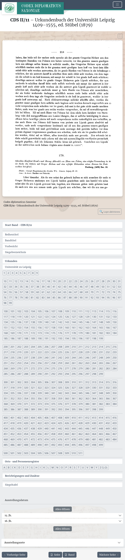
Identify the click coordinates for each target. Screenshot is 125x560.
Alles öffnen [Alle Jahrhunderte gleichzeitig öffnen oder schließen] (62, 509)
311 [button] (80, 382)
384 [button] (114, 404)
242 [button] (60, 357)
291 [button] (46, 374)
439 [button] (40, 428)
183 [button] (108, 333)
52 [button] (113, 286)
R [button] (70, 467)
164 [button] (94, 327)
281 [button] (94, 368)
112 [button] (87, 311)
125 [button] (60, 316)
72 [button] (103, 292)
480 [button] (87, 439)
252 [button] (12, 363)
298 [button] (94, 374)
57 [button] (21, 292)
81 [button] (32, 297)
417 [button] (6, 423)
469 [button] (12, 439)
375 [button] (53, 404)
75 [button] (119, 292)
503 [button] (26, 453)
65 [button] (64, 292)
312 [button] (87, 382)
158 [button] (53, 327)
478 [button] (74, 439)
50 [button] (103, 286)
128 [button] (80, 316)
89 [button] (75, 297)
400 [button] (6, 417)
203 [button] (26, 346)
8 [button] (33, 273)
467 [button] (114, 434)
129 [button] (87, 316)
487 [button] (19, 445)
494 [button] (67, 445)
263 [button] (87, 363)
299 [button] (101, 374)
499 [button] (101, 445)
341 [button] (53, 393)
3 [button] (12, 273)
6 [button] (24, 273)
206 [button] (46, 346)
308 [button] (60, 382)
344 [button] (74, 393)
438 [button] (33, 428)
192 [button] (53, 338)
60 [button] (37, 292)
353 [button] (19, 398)
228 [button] (80, 352)
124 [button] (53, 316)
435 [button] (12, 428)
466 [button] (108, 434)
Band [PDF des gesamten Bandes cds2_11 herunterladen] (70, 554)
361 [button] (74, 398)
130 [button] (94, 316)
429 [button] (87, 423)
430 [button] (94, 423)
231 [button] (101, 352)
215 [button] (108, 346)
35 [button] (21, 286)
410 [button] (74, 417)
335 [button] (12, 393)
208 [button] (60, 346)
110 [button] (74, 311)
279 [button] (80, 368)
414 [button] (101, 417)
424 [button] (53, 423)
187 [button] (19, 338)
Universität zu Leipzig (18, 266)
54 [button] (5, 292)
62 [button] (48, 292)
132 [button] (108, 316)
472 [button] (33, 439)
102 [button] (19, 311)
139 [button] (40, 322)
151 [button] (6, 327)
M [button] (53, 467)
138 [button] (33, 322)
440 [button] (46, 428)
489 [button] (33, 445)
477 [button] (67, 439)
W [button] (92, 467)
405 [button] (40, 417)
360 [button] (67, 398)
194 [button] (67, 338)
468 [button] (6, 439)
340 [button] (46, 393)
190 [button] (40, 338)
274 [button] (46, 368)
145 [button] (80, 322)
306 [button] (46, 382)
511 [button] (80, 453)
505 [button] (40, 453)
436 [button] (19, 428)
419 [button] (19, 423)
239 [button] (40, 357)
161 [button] (74, 327)
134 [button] (6, 322)
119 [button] (19, 316)
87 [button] (64, 297)
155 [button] (33, 327)
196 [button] (80, 338)
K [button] (44, 467)
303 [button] (26, 382)
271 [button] (26, 368)
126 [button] (67, 316)
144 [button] (74, 322)
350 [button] (114, 393)
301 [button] (12, 382)
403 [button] (26, 417)
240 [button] (46, 357)
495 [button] (74, 445)
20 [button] (59, 281)
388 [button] (26, 409)
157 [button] (46, 327)
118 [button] (12, 316)
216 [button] (114, 346)
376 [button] (60, 404)
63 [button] (54, 292)
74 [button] (113, 292)
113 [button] (94, 311)
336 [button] (19, 393)
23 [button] (75, 281)
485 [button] (6, 445)
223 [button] (46, 352)
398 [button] (94, 409)
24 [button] (81, 281)
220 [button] (26, 352)
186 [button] (12, 338)
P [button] (66, 467)
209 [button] (67, 346)
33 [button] (10, 286)
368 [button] (6, 404)
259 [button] (60, 363)
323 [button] (46, 387)
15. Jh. (8, 515)
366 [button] (108, 398)
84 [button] (48, 297)
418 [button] (12, 423)
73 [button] (108, 292)
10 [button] (5, 281)
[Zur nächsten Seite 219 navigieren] (109, 555)
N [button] (57, 467)
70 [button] (92, 292)
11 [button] (10, 281)
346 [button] (87, 393)
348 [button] (101, 393)
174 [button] (46, 333)
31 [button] (119, 281)
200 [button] (6, 346)
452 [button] (12, 434)
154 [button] (26, 327)
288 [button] (26, 374)
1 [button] (4, 273)
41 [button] (54, 286)
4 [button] (16, 273)
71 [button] (97, 292)
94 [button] (103, 297)
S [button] (74, 467)
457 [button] (46, 434)
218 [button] (12, 352)
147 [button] (94, 322)
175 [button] (53, 333)
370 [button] (19, 404)
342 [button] (60, 393)
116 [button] (114, 311)
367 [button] (114, 398)
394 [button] (67, 409)
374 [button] (46, 404)
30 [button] (113, 281)
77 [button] (10, 297)
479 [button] (80, 439)
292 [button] (53, 374)
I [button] (40, 467)
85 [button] (54, 297)
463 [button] (87, 434)
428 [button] (80, 423)
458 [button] (53, 434)
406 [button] (46, 417)
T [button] (78, 467)
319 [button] (19, 387)
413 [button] (94, 417)
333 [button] (114, 387)
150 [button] (114, 322)
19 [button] (54, 281)
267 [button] (114, 363)
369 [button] (12, 404)
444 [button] (74, 428)
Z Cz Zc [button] (104, 467)
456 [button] (40, 434)
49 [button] (97, 286)
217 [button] (6, 352)
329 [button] (87, 387)
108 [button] (60, 311)
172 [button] (33, 333)
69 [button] (86, 292)
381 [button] (94, 404)
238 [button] (33, 357)
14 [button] (26, 281)
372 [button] (33, 404)
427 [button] (74, 423)
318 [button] (12, 387)
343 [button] (67, 393)
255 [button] (33, 363)
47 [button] (86, 286)
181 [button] (94, 333)
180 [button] (87, 333)
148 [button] (101, 322)
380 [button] (87, 404)
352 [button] (12, 398)
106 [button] (46, 311)
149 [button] (108, 322)
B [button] (8, 467)
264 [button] (94, 363)
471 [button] (26, 439)
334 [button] (6, 393)
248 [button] (101, 357)
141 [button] (53, 322)
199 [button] (101, 338)
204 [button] (33, 346)
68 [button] (81, 292)
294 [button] (67, 374)
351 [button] (6, 398)
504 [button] (33, 453)
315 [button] (108, 382)
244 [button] (74, 357)
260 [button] (67, 363)
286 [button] (12, 374)
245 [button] (80, 357)
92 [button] (92, 297)
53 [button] (119, 286)
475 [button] (53, 439)
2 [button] (8, 273)
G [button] (32, 467)
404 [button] (33, 417)
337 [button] (26, 393)
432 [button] (108, 423)
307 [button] (53, 382)
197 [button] (87, 338)
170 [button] (19, 333)
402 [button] (19, 417)
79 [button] (21, 297)
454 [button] (26, 434)
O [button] (62, 467)
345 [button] (80, 393)
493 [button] (60, 445)
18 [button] (48, 281)
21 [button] (64, 281)
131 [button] (101, 316)
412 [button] (87, 417)
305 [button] (40, 382)
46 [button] (81, 286)
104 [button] (33, 311)
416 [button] (114, 417)
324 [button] (53, 387)
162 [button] (80, 327)
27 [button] (97, 281)
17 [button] (43, 281)
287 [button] (19, 374)
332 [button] (108, 387)
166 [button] (108, 327)
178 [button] (74, 333)
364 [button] (94, 398)
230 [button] (94, 352)
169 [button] (12, 333)
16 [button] (37, 281)
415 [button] (108, 417)
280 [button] (87, 368)
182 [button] (101, 333)
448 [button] (101, 428)
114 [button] (101, 311)
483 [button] (108, 439)
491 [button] (46, 445)
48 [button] (92, 286)
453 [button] (19, 434)
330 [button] (94, 387)
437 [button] (26, 428)
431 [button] (101, 423)
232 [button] (108, 352)
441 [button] (53, 428)
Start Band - (18, 225)
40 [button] (48, 286)
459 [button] (60, 434)
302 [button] (19, 382)
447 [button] (94, 428)
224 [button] (53, 352)
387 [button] (19, 409)
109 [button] (67, 311)
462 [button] (80, 434)
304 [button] (33, 382)
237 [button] (26, 357)
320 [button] (26, 387)
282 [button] (101, 368)
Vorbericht (11, 246)
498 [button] (94, 445)
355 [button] (33, 398)
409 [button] (67, 417)
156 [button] (40, 327)
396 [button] (80, 409)
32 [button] (5, 286)
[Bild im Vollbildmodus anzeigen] (120, 36)
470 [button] (19, 439)
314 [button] (101, 382)
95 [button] (108, 297)
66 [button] (70, 292)
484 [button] (114, 439)
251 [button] (6, 363)
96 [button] (113, 297)
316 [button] (114, 382)
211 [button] (80, 346)
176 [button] (60, 333)
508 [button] (60, 453)
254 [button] (26, 363)
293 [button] (60, 374)
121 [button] (33, 316)
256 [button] (40, 363)
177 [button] (67, 333)
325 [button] (60, 387)
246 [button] (87, 357)
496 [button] (80, 445)
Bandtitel (10, 240)
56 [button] (16, 292)
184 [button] (114, 333)
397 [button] (87, 409)
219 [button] (19, 352)
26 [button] (92, 281)
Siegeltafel (11, 484)
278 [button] (74, 368)
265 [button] (101, 363)
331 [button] (101, 387)
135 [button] (12, 322)
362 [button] (80, 398)
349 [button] (108, 393)
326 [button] (67, 387)
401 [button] (12, 417)
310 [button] (74, 382)
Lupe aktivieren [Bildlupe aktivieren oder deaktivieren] (109, 211)
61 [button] (43, 292)
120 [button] (26, 316)
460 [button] (67, 434)
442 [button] (60, 428)
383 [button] (108, 404)
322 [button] (40, 387)
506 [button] (46, 453)
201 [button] (12, 346)
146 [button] (87, 322)
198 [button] (94, 338)
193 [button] (60, 338)
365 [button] (101, 398)
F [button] (27, 467)
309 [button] (67, 382)
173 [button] (40, 333)
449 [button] (108, 428)
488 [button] (26, 445)
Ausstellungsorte (14, 542)
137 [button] (26, 322)
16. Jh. (8, 520)
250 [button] (114, 357)
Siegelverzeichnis (15, 252)
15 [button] (32, 281)
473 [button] (40, 439)
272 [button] (33, 368)
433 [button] (114, 423)
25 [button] (86, 281)
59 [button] (32, 292)
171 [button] (26, 333)
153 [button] (19, 327)
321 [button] (33, 387)
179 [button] (80, 333)
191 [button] (46, 338)
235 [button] (12, 357)
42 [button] (59, 286)
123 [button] (46, 316)
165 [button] (101, 327)
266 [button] (108, 363)
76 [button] (5, 297)
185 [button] (6, 338)
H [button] (36, 467)
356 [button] (40, 398)
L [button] (48, 467)
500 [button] (6, 453)
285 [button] (6, 374)
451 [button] (6, 434)
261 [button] (74, 363)
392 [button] (53, 409)
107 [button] (53, 311)
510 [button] (74, 453)
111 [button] (80, 311)
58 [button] (26, 292)
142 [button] (60, 322)
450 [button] (114, 428)
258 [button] (53, 363)
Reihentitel (11, 234)
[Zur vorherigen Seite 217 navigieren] (14, 555)
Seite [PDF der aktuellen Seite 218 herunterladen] (55, 554)
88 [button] (70, 297)
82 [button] (37, 297)
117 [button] (6, 316)
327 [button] (74, 387)
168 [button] (6, 333)
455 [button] (33, 434)
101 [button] (12, 311)
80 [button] (26, 297)
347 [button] (94, 393)
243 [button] (67, 357)
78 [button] (16, 297)
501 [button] (12, 453)
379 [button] (80, 404)
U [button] (83, 467)
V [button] (87, 467)
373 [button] (40, 404)
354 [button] (26, 398)
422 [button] (40, 423)
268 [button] (6, 368)
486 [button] (12, 445)
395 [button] (74, 409)
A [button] (4, 467)
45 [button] (75, 286)
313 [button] (94, 382)
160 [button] (67, 327)
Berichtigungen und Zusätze (22, 475)
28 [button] (103, 281)
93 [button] (97, 297)
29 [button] (108, 281)
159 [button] (60, 327)
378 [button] (74, 404)
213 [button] (94, 346)
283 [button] (108, 368)
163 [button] (87, 327)
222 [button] (40, 352)
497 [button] (87, 445)
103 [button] (26, 311)
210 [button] (74, 346)
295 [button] (74, 374)
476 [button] (60, 439)
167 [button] (114, 327)
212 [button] (87, 346)
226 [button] (67, 352)
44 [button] (70, 286)
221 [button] (33, 352)
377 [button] (67, 404)
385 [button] (6, 409)
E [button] (23, 467)
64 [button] (59, 292)
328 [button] (80, 387)
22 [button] (70, 281)
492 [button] (53, 445)
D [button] (19, 467)
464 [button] (94, 434)
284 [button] (114, 368)
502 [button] (19, 453)
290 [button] (40, 374)
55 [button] (10, 292)
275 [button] (53, 368)
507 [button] (53, 453)
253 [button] (19, 363)
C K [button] (14, 467)
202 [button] (19, 346)
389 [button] (33, 409)
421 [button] (33, 423)
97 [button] (119, 297)
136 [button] (19, 322)
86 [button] (59, 297)
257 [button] (46, 363)
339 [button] (40, 393)
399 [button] (101, 409)
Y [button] (96, 467)
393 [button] (60, 409)
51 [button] (108, 286)
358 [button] (53, 398)
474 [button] (46, 439)
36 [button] (26, 286)
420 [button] (26, 423)
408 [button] (60, 417)
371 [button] (26, 404)
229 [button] (87, 352)
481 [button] (94, 439)
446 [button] (87, 428)
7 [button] (28, 273)
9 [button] (37, 273)
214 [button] (101, 346)
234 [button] (6, 357)
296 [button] (80, 374)
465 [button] (101, 434)
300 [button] (6, 382)
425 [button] (60, 423)
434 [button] (6, 428)
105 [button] (40, 311)
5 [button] (20, 273)
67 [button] (75, 292)
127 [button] (74, 316)
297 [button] (87, 374)
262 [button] (80, 363)
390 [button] (40, 409)
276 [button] (60, 368)
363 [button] (87, 398)
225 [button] (60, 352)
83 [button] (43, 297)
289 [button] (33, 374)
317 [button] (6, 387)
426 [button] (67, 423)
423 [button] (46, 423)
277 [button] (67, 368)
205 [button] (40, 346)
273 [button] (40, 368)
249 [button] (108, 357)
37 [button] (32, 286)
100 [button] (6, 311)
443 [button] (67, 428)
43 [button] (64, 286)
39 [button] (43, 286)
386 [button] (12, 409)
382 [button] (101, 404)
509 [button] (67, 453)
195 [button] (74, 338)
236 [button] (19, 357)
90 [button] (81, 297)
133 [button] (114, 316)
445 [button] (80, 428)
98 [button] (5, 303)
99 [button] (10, 303)
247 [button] (94, 357)
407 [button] (53, 417)
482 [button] (101, 439)
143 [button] (67, 322)
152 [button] (12, 327)
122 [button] (40, 316)
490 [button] (40, 445)
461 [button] (74, 434)
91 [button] (86, 297)
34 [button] (16, 286)
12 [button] (16, 281)
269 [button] (12, 368)
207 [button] (53, 346)
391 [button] (46, 409)
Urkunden (11, 261)
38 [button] (37, 286)
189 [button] (33, 338)
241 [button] (53, 357)
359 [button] (60, 398)
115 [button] (108, 311)
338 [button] (33, 393)
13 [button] (21, 281)
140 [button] (46, 322)
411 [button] (80, 417)
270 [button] (19, 368)
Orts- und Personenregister (22, 461)
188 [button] (26, 338)
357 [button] (46, 398)
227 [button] (74, 352)
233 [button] (114, 352)
